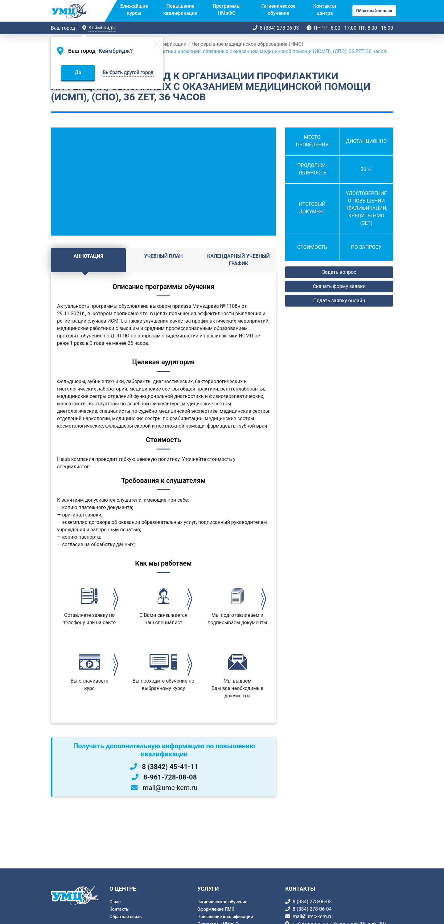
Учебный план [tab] (163, 256)
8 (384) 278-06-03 (279, 28)
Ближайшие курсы (134, 9)
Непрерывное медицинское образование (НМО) (247, 44)
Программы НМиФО (227, 9)
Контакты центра (324, 9)
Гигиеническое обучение (278, 9)
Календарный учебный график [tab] (238, 259)
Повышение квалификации (180, 9)
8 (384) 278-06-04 (312, 909)
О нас (115, 901)
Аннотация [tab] (88, 256)
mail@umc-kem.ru (312, 916)
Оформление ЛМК (215, 909)
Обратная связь (125, 916)
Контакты (119, 909)
